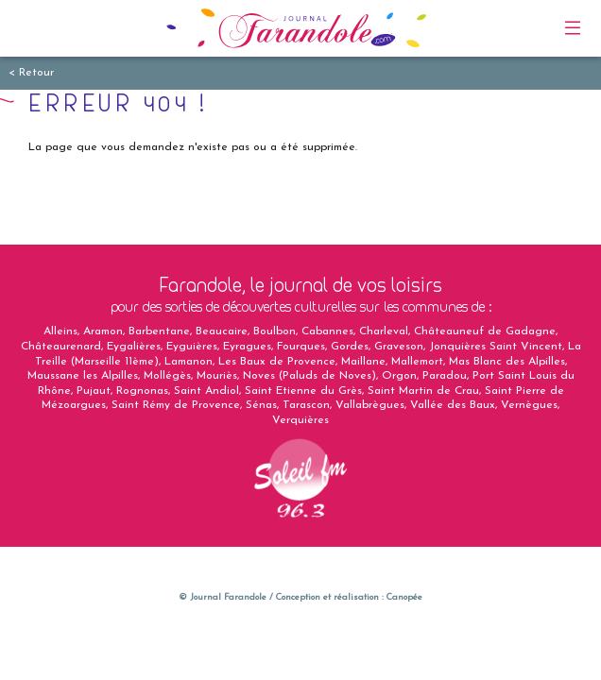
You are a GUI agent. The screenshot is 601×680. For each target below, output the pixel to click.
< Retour (31, 72)
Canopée (404, 597)
